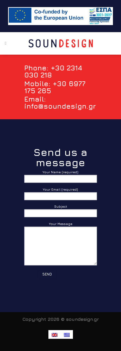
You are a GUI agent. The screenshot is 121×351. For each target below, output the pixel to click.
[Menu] (5, 43)
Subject (60, 213)
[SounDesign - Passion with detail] (60, 43)
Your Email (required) (60, 195)
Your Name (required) (60, 178)
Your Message (60, 245)
